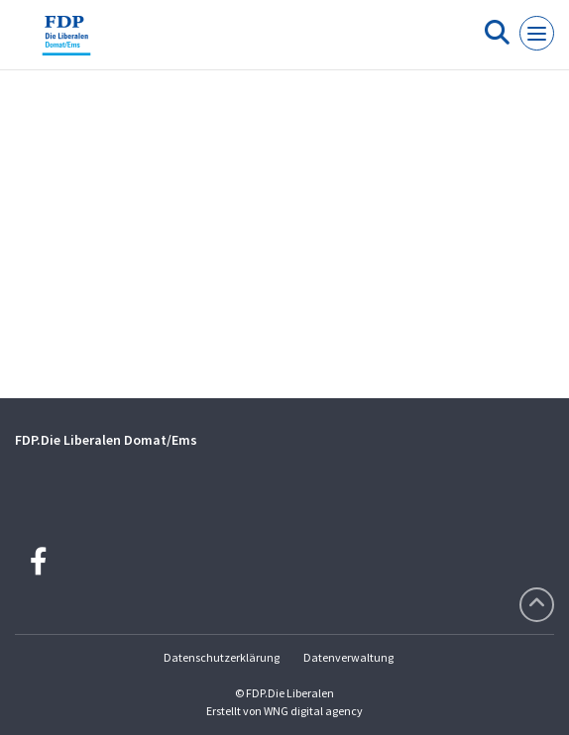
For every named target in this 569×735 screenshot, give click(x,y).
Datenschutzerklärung (222, 657)
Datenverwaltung (348, 657)
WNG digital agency (313, 710)
